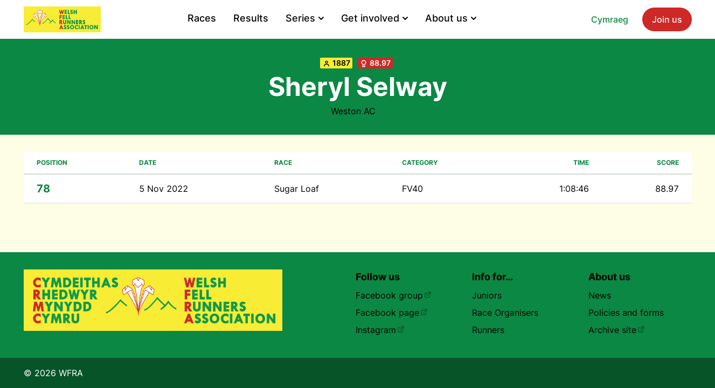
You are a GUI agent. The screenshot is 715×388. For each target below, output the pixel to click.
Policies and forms (626, 312)
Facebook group (394, 295)
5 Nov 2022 (163, 188)
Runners (488, 329)
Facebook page (392, 312)
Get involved (374, 18)
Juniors (487, 295)
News (599, 295)
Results (250, 18)
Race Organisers (505, 312)
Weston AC (353, 111)
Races (202, 18)
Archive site (616, 329)
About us (450, 18)
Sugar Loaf (296, 188)
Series (305, 18)
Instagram (380, 329)
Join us (667, 19)
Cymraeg (609, 19)
